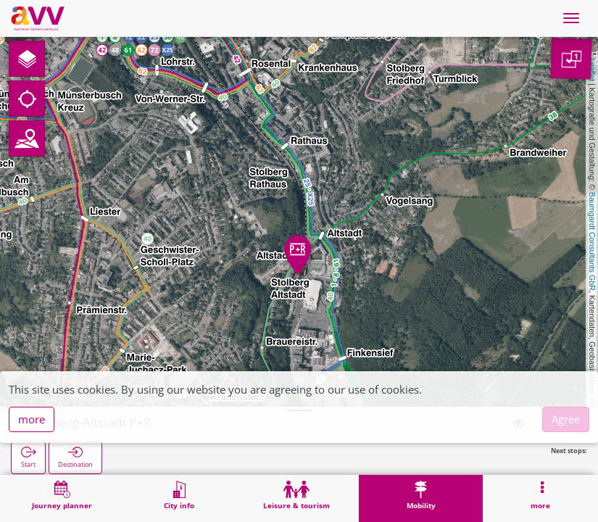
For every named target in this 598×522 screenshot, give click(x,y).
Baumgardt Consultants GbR (592, 241)
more (31, 419)
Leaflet (592, 69)
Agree (566, 419)
